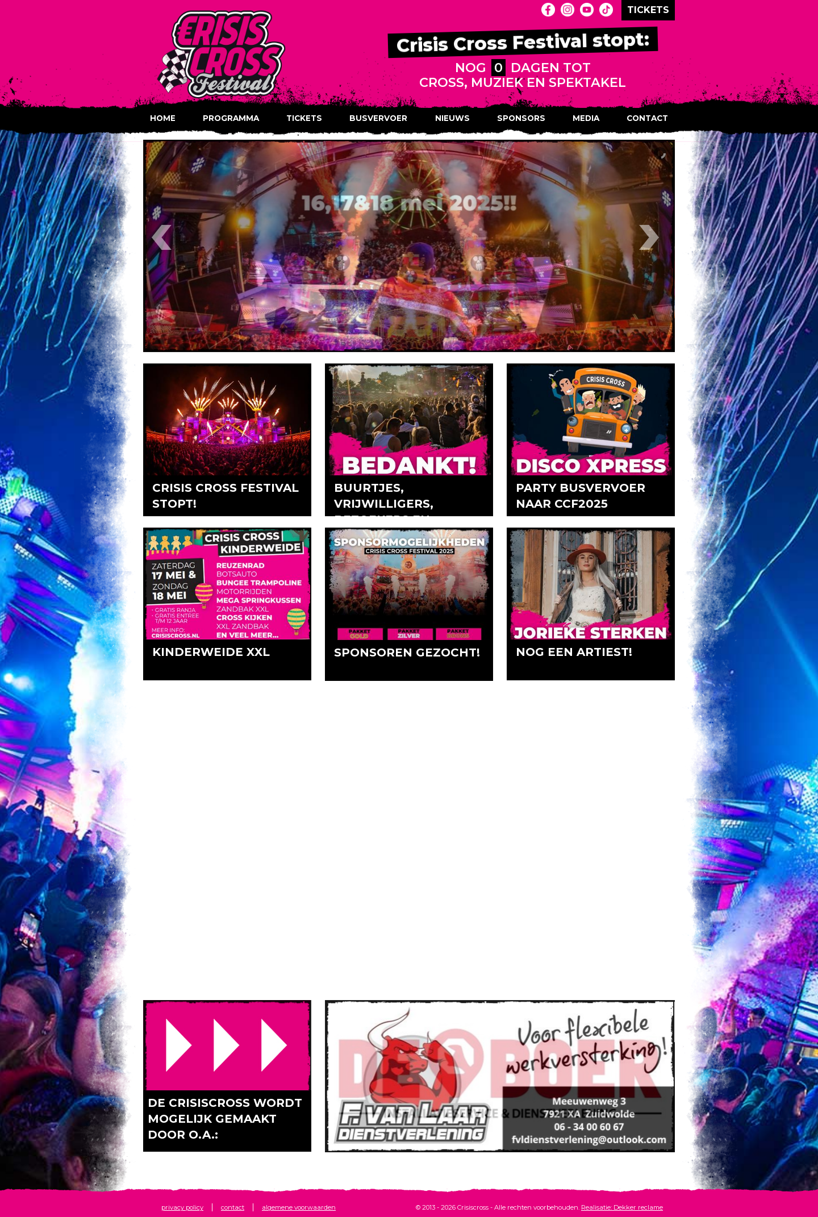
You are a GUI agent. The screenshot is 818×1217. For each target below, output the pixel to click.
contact (232, 1207)
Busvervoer (378, 118)
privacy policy (182, 1207)
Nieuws (452, 118)
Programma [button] (231, 118)
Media (586, 118)
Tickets (304, 118)
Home (163, 118)
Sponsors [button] (521, 118)
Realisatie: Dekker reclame (622, 1207)
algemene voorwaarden (299, 1207)
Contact (647, 118)
